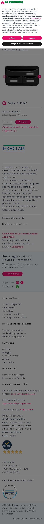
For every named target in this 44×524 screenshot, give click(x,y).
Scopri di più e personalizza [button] (22, 44)
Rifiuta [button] (12, 38)
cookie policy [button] (35, 18)
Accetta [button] (32, 38)
